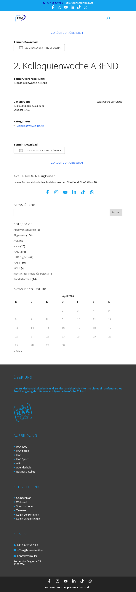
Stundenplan (23, 498)
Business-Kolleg (26, 471)
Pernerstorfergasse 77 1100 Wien (27, 563)
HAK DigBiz (21, 257)
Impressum (71, 587)
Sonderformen (22, 279)
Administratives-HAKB (30, 126)
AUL (16, 240)
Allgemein (19, 235)
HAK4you (21, 446)
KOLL (17, 268)
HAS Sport (22, 459)
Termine (21, 510)
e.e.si (17, 246)
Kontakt (85, 587)
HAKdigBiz (22, 450)
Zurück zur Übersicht (68, 32)
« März (18, 351)
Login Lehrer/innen (27, 514)
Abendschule (23, 467)
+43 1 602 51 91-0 (28, 545)
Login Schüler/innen (28, 518)
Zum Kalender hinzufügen (39, 47)
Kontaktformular (27, 556)
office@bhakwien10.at (30, 550)
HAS (16, 262)
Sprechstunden (25, 506)
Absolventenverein (25, 229)
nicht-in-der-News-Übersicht (31, 273)
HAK (16, 251)
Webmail (21, 502)
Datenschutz (53, 587)
